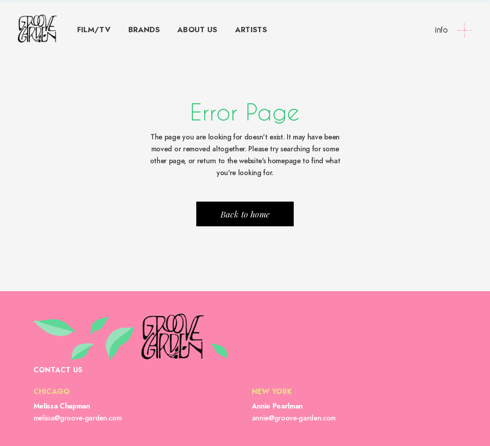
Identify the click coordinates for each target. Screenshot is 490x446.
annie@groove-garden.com (294, 418)
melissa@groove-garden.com (78, 418)
